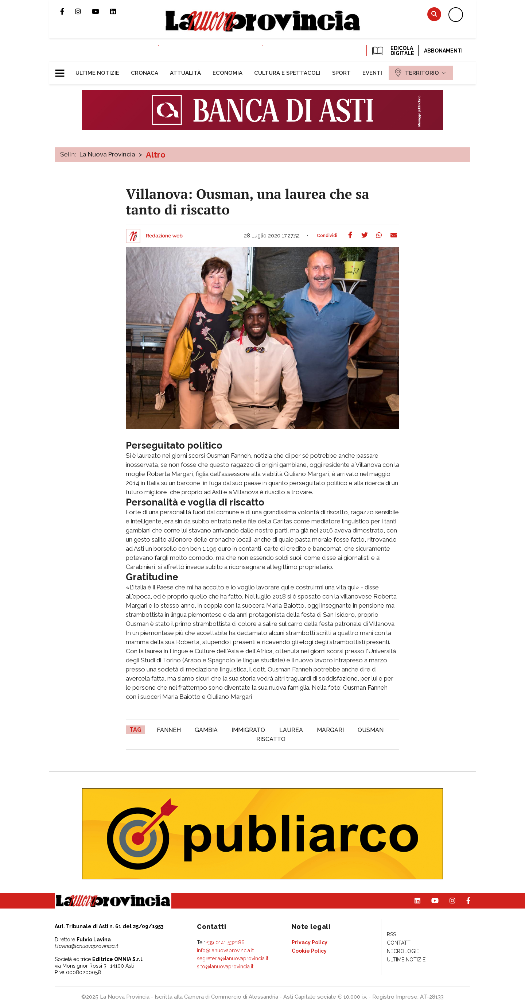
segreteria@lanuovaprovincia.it (232, 958)
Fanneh (169, 730)
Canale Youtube (101, 11)
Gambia (206, 730)
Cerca (434, 14)
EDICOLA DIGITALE (392, 50)
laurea (291, 730)
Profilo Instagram (83, 11)
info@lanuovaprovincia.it (225, 950)
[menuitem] (97, 73)
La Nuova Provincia (107, 154)
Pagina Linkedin (118, 11)
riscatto (270, 739)
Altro (156, 154)
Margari (330, 730)
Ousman (371, 730)
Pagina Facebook (67, 11)
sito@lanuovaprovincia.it (225, 966)
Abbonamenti (443, 51)
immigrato (248, 730)
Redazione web (164, 236)
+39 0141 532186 (225, 942)
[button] (62, 70)
